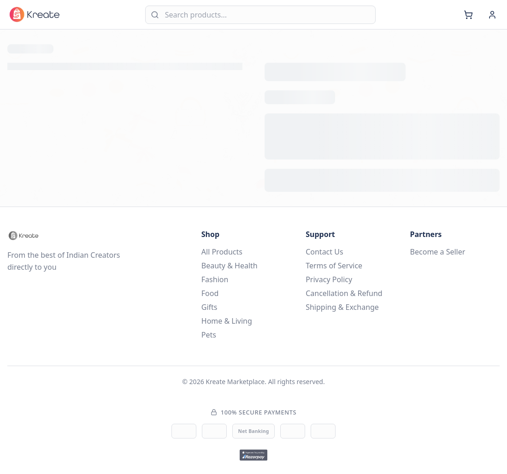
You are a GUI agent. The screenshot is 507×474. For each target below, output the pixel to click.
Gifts (209, 307)
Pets (208, 335)
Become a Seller (438, 252)
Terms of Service (334, 266)
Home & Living (226, 321)
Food (210, 293)
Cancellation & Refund (344, 293)
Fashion (215, 279)
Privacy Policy (329, 279)
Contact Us (324, 252)
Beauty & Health (229, 266)
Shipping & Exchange (342, 307)
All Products (221, 252)
